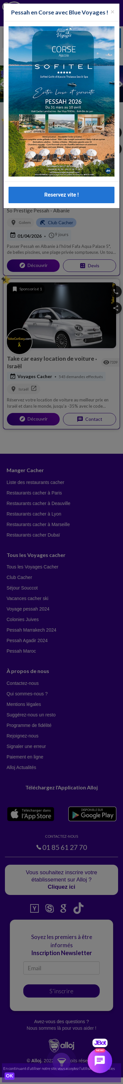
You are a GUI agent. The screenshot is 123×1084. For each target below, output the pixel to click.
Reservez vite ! (61, 195)
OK (9, 1076)
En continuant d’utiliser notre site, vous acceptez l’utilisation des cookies (59, 1068)
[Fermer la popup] (112, 11)
